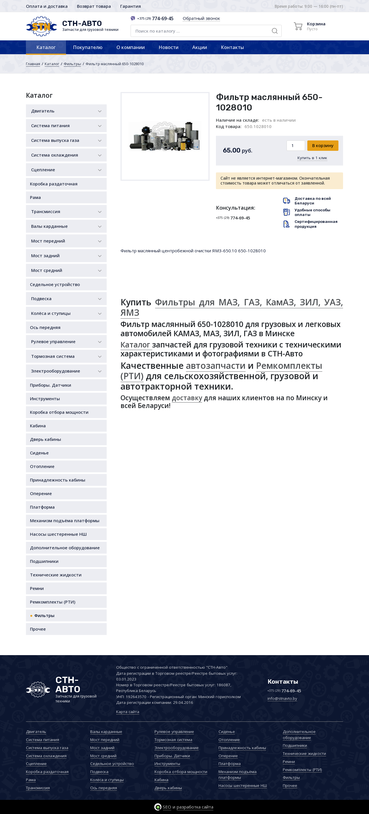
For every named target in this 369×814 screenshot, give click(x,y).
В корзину (323, 145)
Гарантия (130, 6)
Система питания (50, 125)
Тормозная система (53, 356)
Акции (199, 47)
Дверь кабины (45, 439)
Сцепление (43, 169)
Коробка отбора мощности (59, 412)
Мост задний (45, 255)
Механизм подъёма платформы (64, 520)
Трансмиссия (45, 211)
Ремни (37, 588)
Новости (168, 47)
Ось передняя (45, 327)
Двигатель (42, 111)
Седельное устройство (55, 284)
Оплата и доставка (47, 6)
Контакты (232, 47)
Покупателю (88, 47)
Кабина (38, 425)
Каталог (46, 47)
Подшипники (44, 561)
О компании (130, 47)
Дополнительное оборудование (65, 547)
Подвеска (41, 298)
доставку (187, 397)
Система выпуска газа (55, 140)
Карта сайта (127, 711)
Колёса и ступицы (51, 313)
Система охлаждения (54, 155)
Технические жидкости (56, 575)
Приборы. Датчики (50, 385)
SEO (167, 807)
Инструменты (45, 398)
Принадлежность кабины (57, 480)
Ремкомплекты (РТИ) (52, 602)
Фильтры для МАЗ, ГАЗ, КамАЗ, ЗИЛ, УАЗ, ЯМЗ (232, 307)
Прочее (38, 629)
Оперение (41, 493)
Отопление (42, 466)
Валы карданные (49, 226)
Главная (33, 63)
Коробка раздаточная (54, 184)
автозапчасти (216, 365)
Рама (35, 197)
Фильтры (72, 63)
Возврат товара (94, 6)
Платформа (42, 507)
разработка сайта (195, 807)
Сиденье (39, 453)
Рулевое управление (53, 341)
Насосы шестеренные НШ (58, 534)
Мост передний (48, 241)
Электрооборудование (55, 371)
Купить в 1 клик (312, 157)
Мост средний (46, 270)
